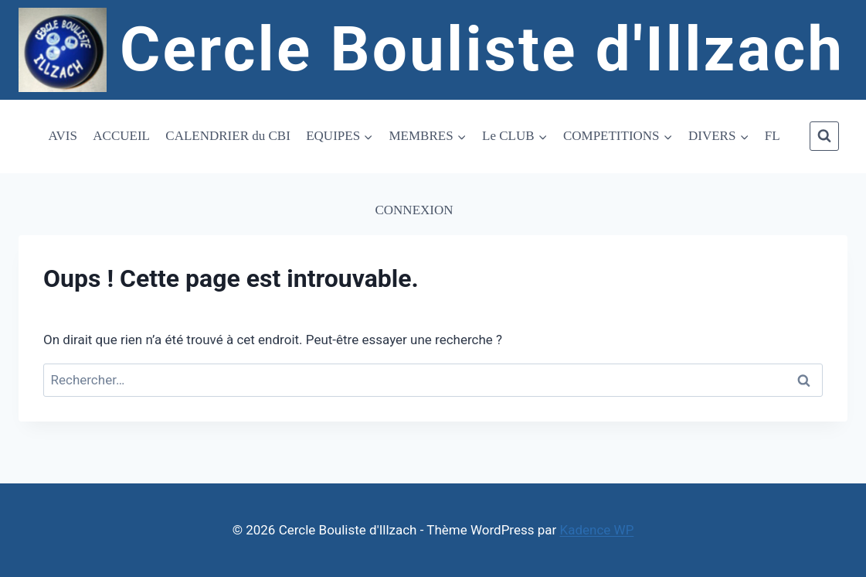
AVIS (62, 135)
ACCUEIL (121, 135)
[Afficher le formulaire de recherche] (824, 136)
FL (772, 135)
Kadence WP (597, 530)
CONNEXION (414, 210)
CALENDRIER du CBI (227, 135)
